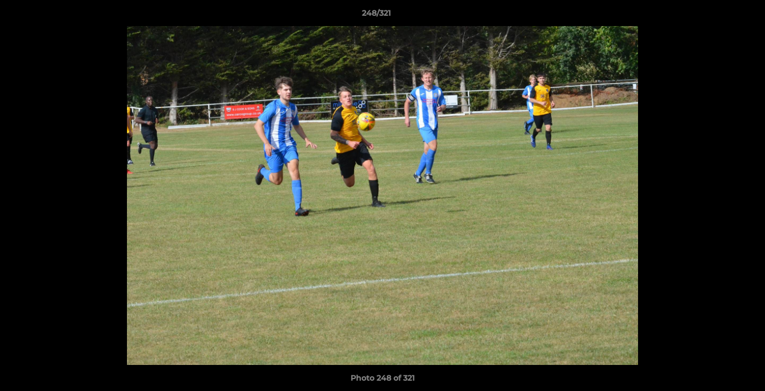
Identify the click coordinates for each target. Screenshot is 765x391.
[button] (719, 16)
